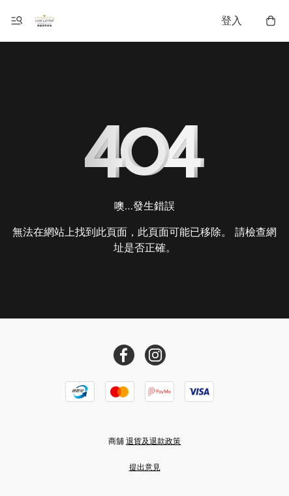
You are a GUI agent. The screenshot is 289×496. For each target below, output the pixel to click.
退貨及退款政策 (153, 441)
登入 (231, 20)
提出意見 (144, 467)
